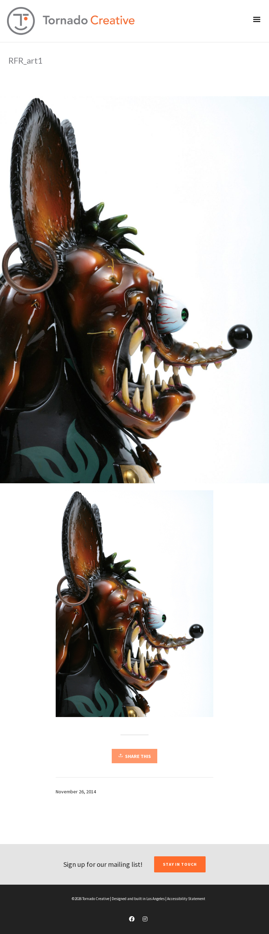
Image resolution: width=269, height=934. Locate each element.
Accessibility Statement (186, 898)
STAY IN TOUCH (180, 864)
